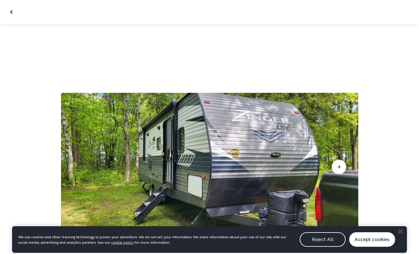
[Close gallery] (12, 12)
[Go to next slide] (339, 167)
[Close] (400, 233)
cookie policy (122, 244)
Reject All (323, 241)
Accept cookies (372, 241)
